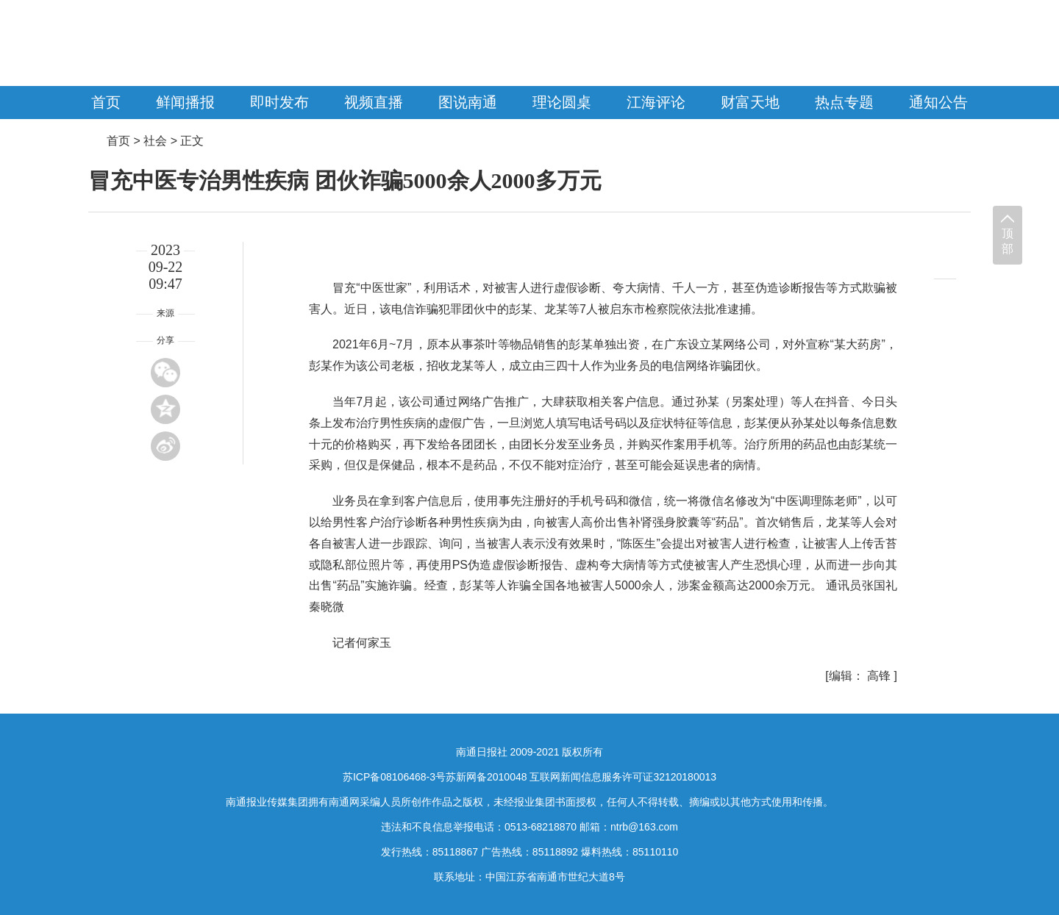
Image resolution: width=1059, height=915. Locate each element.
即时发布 (279, 102)
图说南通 (467, 102)
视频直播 (373, 102)
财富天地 (750, 102)
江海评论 (656, 102)
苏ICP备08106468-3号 (394, 777)
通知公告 (938, 102)
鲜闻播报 (185, 102)
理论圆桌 (561, 102)
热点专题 (844, 102)
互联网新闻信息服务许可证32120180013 (623, 777)
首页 (106, 102)
